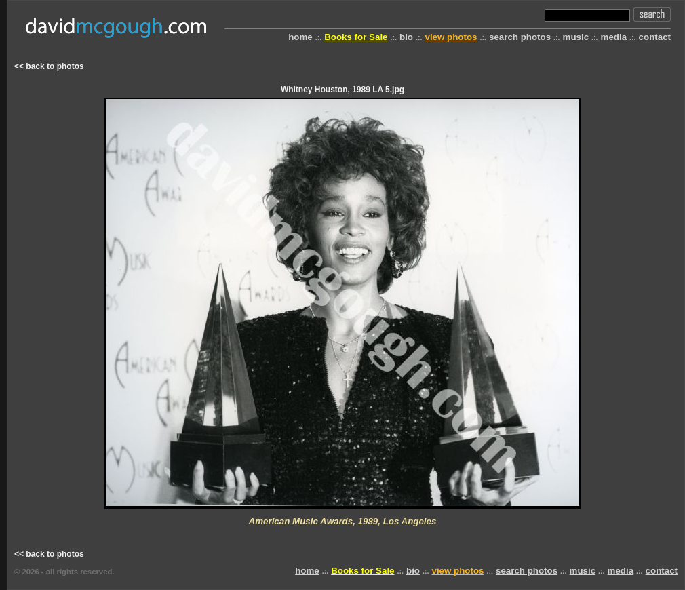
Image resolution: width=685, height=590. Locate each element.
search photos (520, 37)
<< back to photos (49, 66)
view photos (451, 37)
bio (406, 37)
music (576, 37)
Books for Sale (355, 37)
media (614, 37)
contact (655, 37)
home (300, 37)
